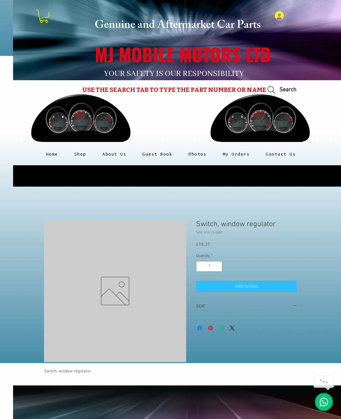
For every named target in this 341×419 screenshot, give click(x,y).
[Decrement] (200, 266)
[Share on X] (232, 328)
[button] (44, 16)
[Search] (281, 90)
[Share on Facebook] (199, 328)
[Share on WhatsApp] (221, 328)
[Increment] (217, 266)
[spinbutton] (209, 266)
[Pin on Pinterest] (210, 328)
